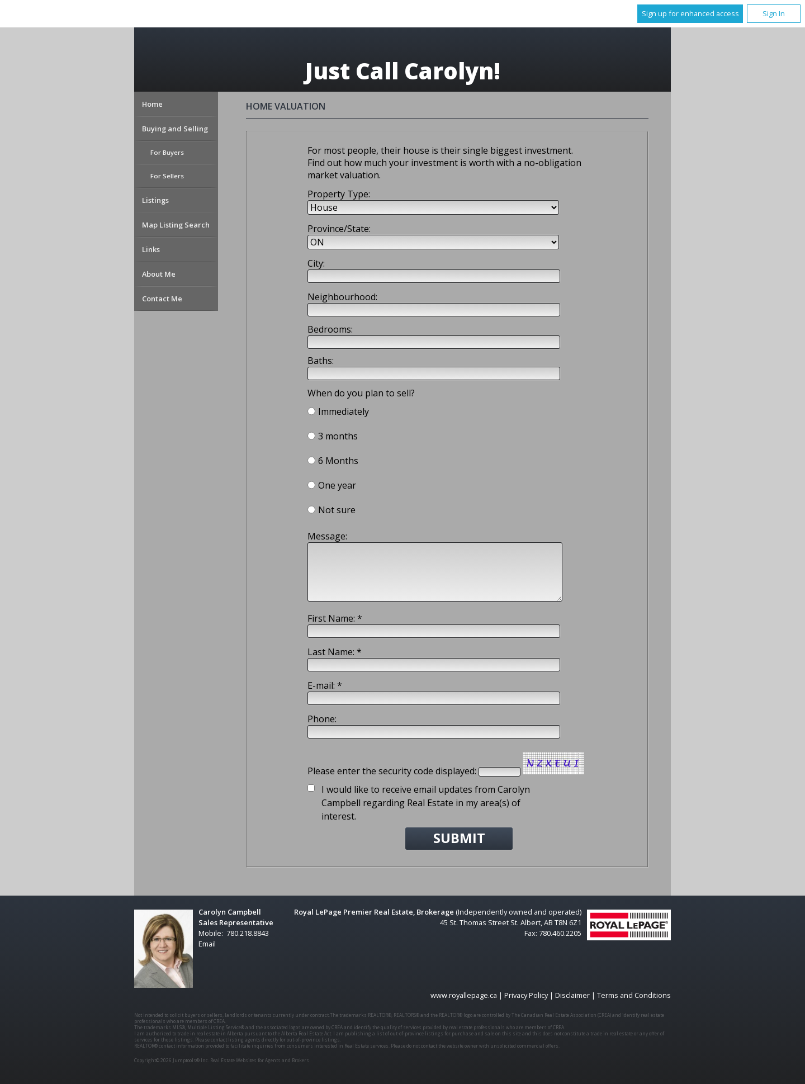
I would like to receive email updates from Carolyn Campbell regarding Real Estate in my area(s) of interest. (425, 802)
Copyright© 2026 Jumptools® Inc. (171, 1060)
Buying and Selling (175, 129)
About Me (159, 274)
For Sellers (167, 176)
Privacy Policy (526, 995)
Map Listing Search (176, 225)
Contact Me (162, 299)
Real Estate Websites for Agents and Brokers (259, 1060)
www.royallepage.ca (463, 995)
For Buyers (167, 152)
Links (151, 249)
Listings (155, 200)
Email (207, 944)
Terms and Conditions (634, 995)
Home (152, 104)
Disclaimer (572, 995)
